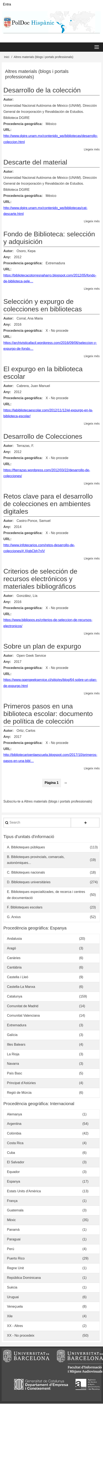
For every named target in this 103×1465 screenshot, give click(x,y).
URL (6, 130)
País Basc (14, 1073)
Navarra (13, 1063)
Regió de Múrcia (19, 1092)
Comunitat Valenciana (23, 1015)
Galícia (12, 1035)
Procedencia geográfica (22, 124)
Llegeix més (92, 149)
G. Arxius (14, 917)
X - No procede (57, 330)
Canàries (13, 958)
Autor (7, 99)
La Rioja (13, 1054)
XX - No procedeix (20, 1335)
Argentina (14, 1123)
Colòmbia (14, 1133)
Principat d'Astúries (21, 1083)
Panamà (13, 1229)
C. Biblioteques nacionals (26, 872)
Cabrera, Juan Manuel (33, 386)
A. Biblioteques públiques (26, 847)
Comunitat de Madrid (22, 1006)
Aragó (11, 948)
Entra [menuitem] (7, 4)
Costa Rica (15, 1143)
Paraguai (13, 1239)
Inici (6, 57)
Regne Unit (15, 1268)
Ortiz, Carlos (25, 730)
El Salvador (15, 1162)
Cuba (11, 1152)
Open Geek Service (31, 655)
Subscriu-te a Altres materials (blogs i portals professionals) (47, 801)
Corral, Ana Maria (29, 318)
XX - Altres (15, 1326)
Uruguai (13, 1297)
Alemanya (14, 1114)
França (12, 1201)
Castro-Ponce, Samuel (33, 521)
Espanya (13, 1181)
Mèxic (11, 1220)
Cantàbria (14, 967)
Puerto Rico (16, 1258)
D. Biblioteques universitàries (28, 882)
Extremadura (55, 263)
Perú (10, 1249)
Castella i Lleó (17, 977)
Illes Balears (16, 1044)
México (51, 124)
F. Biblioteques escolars (24, 907)
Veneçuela (15, 1306)
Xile (10, 1316)
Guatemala (15, 1210)
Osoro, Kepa (25, 251)
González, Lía (26, 596)
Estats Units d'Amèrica (24, 1191)
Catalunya (14, 996)
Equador (13, 1172)
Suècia (12, 1287)
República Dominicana (24, 1277)
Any (6, 257)
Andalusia (14, 938)
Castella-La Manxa (21, 987)
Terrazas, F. (25, 446)
